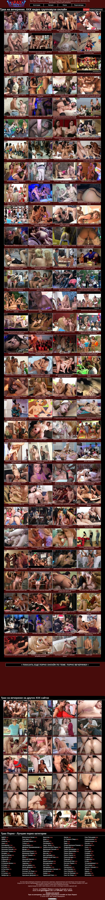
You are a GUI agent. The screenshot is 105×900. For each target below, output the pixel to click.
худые (87, 871)
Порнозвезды (79, 5)
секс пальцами (90, 837)
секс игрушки (68, 871)
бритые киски (6, 855)
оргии (66, 837)
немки (45, 873)
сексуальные (89, 839)
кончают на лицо (28, 871)
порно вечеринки (70, 849)
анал (3, 843)
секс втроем (68, 869)
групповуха (26, 845)
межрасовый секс (49, 857)
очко (65, 841)
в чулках (5, 873)
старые (87, 857)
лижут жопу (47, 845)
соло (86, 847)
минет (45, 859)
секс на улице (69, 875)
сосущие (88, 851)
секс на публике (69, 873)
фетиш (87, 869)
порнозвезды (68, 857)
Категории (36, 5)
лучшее (86, 9)
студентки (88, 859)
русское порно (69, 863)
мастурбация (47, 855)
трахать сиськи (90, 867)
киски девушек (27, 867)
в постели (5, 869)
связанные (68, 867)
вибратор (5, 875)
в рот (3, 871)
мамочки (46, 851)
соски (87, 849)
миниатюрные (48, 861)
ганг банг (25, 839)
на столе (46, 865)
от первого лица (70, 839)
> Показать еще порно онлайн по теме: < (55, 665)
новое (92, 9)
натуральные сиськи (50, 869)
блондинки (5, 845)
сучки (87, 861)
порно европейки (70, 851)
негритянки (47, 871)
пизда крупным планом (72, 845)
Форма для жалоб (52, 893)
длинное (99, 9)
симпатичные (89, 841)
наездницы (47, 867)
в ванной (5, 859)
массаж (45, 853)
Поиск (65, 5)
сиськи (87, 843)
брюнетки (5, 857)
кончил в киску (27, 873)
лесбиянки (47, 843)
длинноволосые (28, 851)
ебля (24, 857)
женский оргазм (28, 859)
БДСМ (4, 837)
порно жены (68, 853)
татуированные (90, 863)
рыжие (66, 865)
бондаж (4, 853)
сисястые (88, 845)
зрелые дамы (27, 865)
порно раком (68, 855)
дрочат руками (27, 855)
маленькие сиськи (49, 849)
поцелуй (67, 859)
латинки (46, 841)
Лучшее (50, 5)
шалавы (87, 873)
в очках (4, 865)
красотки (46, 837)
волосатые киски (28, 837)
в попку (4, 867)
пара (65, 843)
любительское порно (50, 847)
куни (44, 839)
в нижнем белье (7, 863)
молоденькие (47, 863)
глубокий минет (28, 841)
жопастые (26, 861)
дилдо (24, 849)
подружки (67, 847)
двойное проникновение (31, 847)
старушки (88, 855)
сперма (87, 853)
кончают (25, 869)
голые (24, 843)
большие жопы (7, 847)
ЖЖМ (3, 839)
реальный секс (69, 861)
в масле (4, 861)
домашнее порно (28, 853)
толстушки (88, 865)
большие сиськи (7, 849)
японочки (88, 875)
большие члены (7, 851)
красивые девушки (29, 875)
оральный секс (48, 875)
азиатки (4, 841)
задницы (25, 863)
